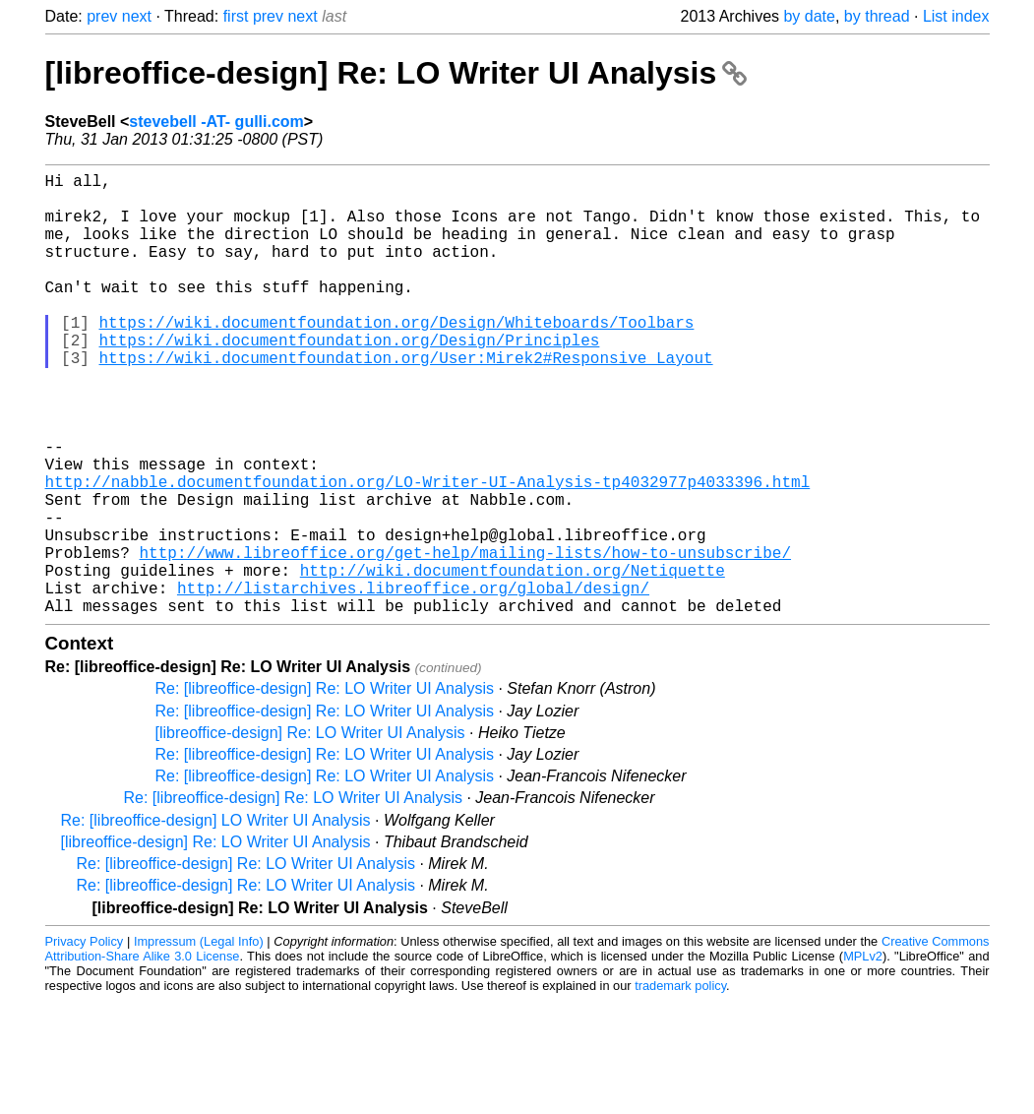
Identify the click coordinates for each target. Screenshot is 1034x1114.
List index (956, 16)
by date (808, 16)
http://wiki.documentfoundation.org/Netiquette (512, 660)
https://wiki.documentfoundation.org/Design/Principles (349, 379)
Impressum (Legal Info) (199, 1039)
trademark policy (680, 1084)
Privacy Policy (84, 1039)
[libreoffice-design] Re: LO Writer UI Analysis (396, 73)
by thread (877, 16)
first (236, 16)
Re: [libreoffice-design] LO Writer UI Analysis (216, 918)
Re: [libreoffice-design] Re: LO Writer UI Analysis (324, 786)
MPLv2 (862, 1054)
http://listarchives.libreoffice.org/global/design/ (413, 682)
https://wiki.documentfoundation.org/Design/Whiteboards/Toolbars (397, 357)
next (137, 16)
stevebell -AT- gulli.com (216, 121)
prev (102, 16)
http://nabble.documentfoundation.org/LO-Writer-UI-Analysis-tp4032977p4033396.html (428, 552)
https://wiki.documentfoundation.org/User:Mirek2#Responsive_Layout (406, 400)
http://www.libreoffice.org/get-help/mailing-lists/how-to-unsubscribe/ (465, 639)
